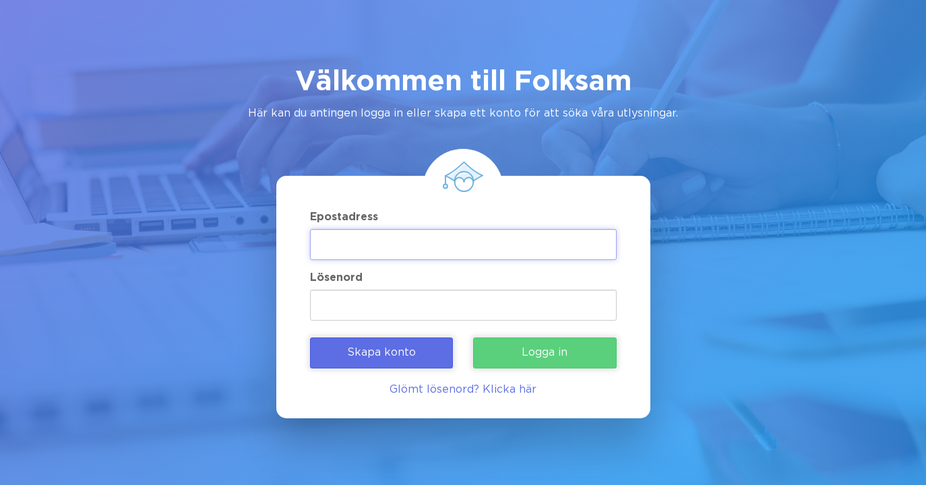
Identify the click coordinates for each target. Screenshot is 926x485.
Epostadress (344, 217)
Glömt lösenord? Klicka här (463, 390)
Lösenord (336, 278)
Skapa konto (381, 353)
